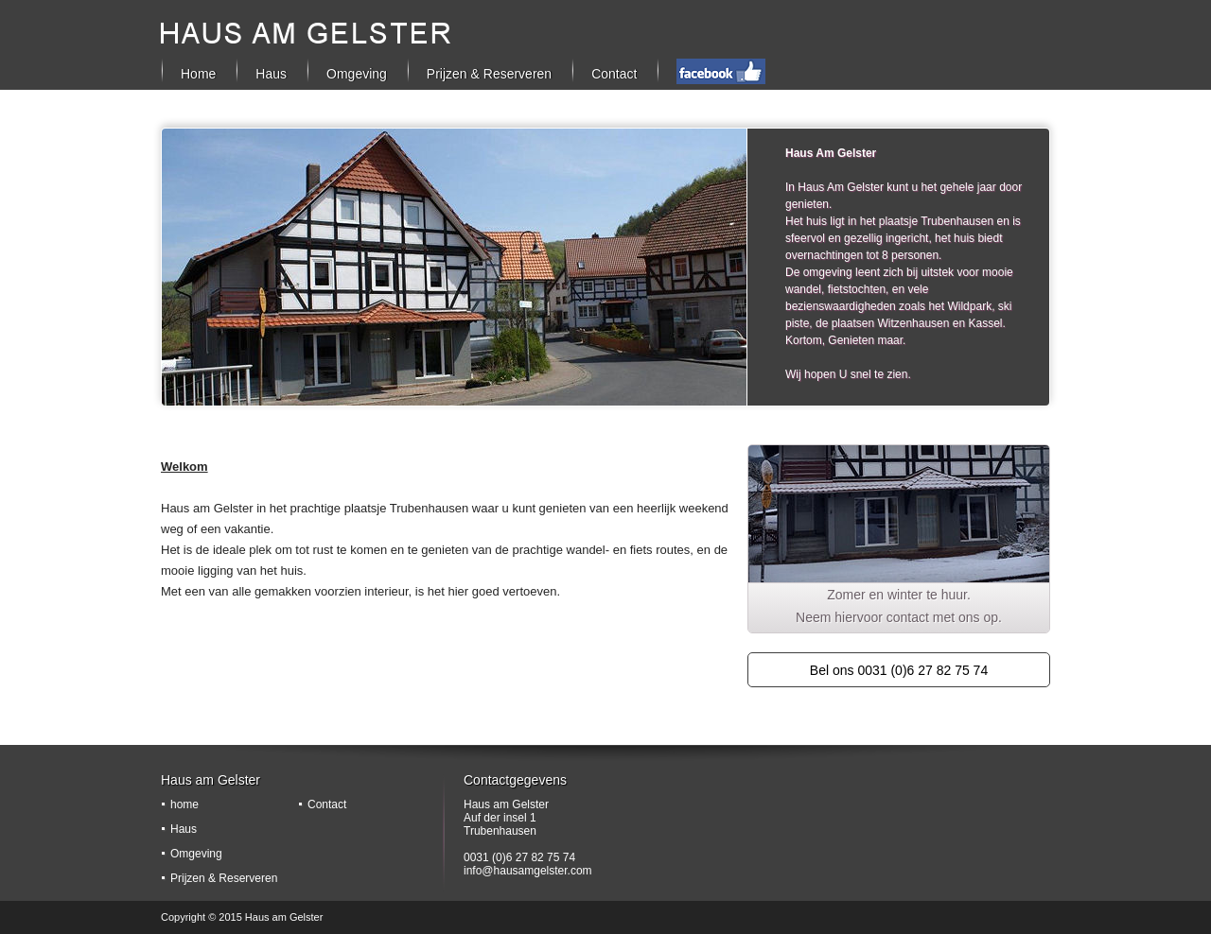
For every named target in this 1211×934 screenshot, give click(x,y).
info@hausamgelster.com (528, 870)
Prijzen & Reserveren (489, 73)
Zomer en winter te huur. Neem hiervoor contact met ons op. (899, 606)
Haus (183, 829)
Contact (614, 73)
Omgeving (356, 73)
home (184, 804)
